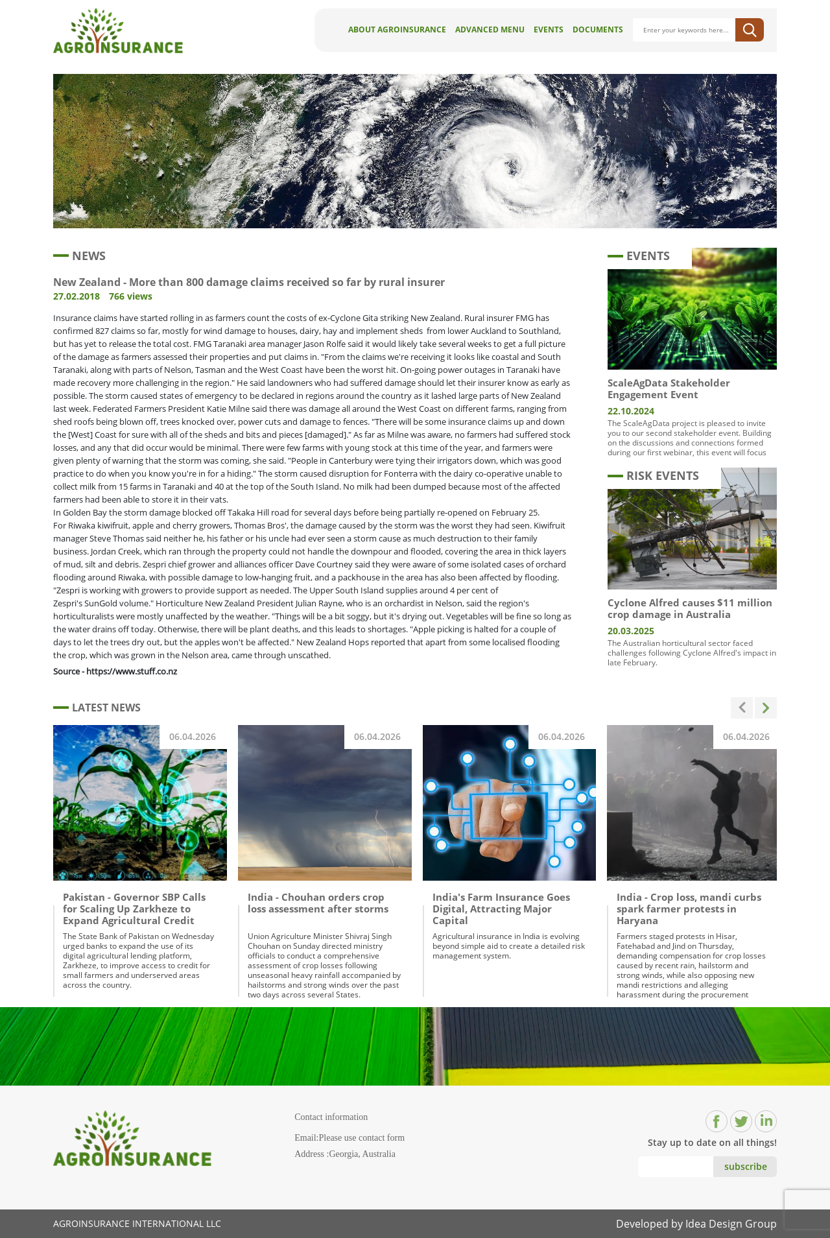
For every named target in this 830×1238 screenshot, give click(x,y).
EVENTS (639, 255)
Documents (598, 29)
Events (548, 29)
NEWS (79, 255)
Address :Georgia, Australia (345, 1154)
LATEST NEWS (97, 707)
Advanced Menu (490, 29)
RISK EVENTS (653, 475)
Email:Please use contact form (349, 1138)
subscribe (745, 1166)
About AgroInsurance (397, 29)
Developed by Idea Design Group (696, 1224)
